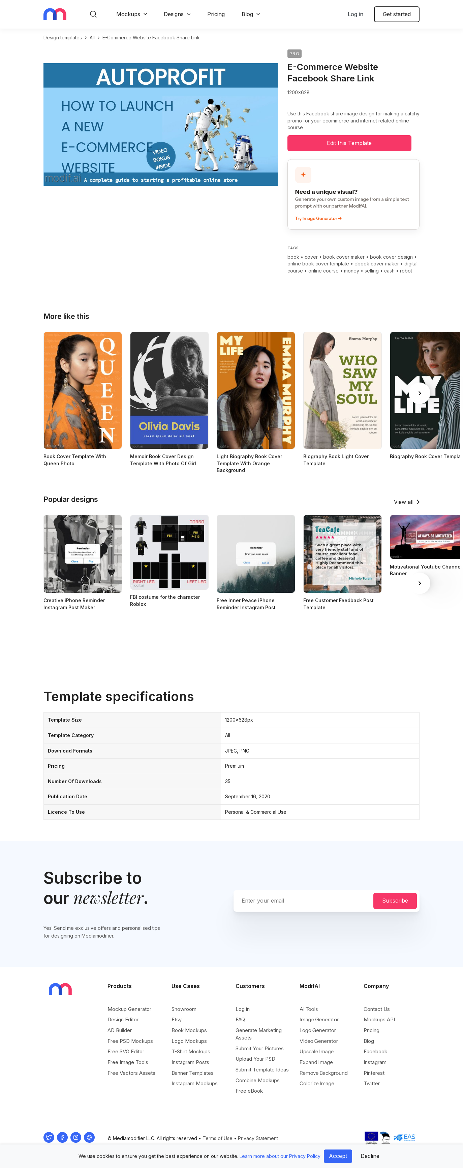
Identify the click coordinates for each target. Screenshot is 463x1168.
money (351, 270)
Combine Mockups (258, 1080)
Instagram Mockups (195, 1083)
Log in (355, 14)
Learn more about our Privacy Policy (280, 1156)
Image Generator (319, 1019)
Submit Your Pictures (260, 1048)
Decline (370, 1156)
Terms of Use (218, 1138)
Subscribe (395, 900)
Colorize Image (317, 1083)
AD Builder (119, 1030)
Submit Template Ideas (262, 1069)
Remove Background (324, 1073)
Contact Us (377, 1009)
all (92, 37)
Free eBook (249, 1091)
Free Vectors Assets (131, 1073)
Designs (174, 14)
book (293, 257)
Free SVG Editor (125, 1051)
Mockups (128, 14)
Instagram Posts (190, 1062)
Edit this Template (349, 143)
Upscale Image (317, 1051)
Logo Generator (318, 1030)
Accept (338, 1156)
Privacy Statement (258, 1138)
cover (311, 257)
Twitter (372, 1083)
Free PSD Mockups (130, 1041)
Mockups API (379, 1019)
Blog (247, 14)
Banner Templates (193, 1073)
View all (403, 502)
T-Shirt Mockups (191, 1051)
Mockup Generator (129, 1009)
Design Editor (122, 1019)
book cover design (391, 257)
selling (372, 270)
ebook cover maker (376, 263)
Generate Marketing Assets (259, 1034)
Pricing (216, 14)
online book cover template (318, 263)
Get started (397, 14)
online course (323, 270)
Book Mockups (189, 1030)
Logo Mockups (189, 1041)
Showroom (184, 1009)
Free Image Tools (127, 1062)
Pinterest (374, 1073)
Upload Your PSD (255, 1059)
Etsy (177, 1019)
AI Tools (309, 1009)
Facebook (375, 1051)
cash (389, 270)
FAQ (240, 1019)
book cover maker (344, 257)
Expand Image (316, 1062)
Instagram (375, 1062)
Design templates (62, 37)
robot (406, 270)
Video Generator (319, 1041)
